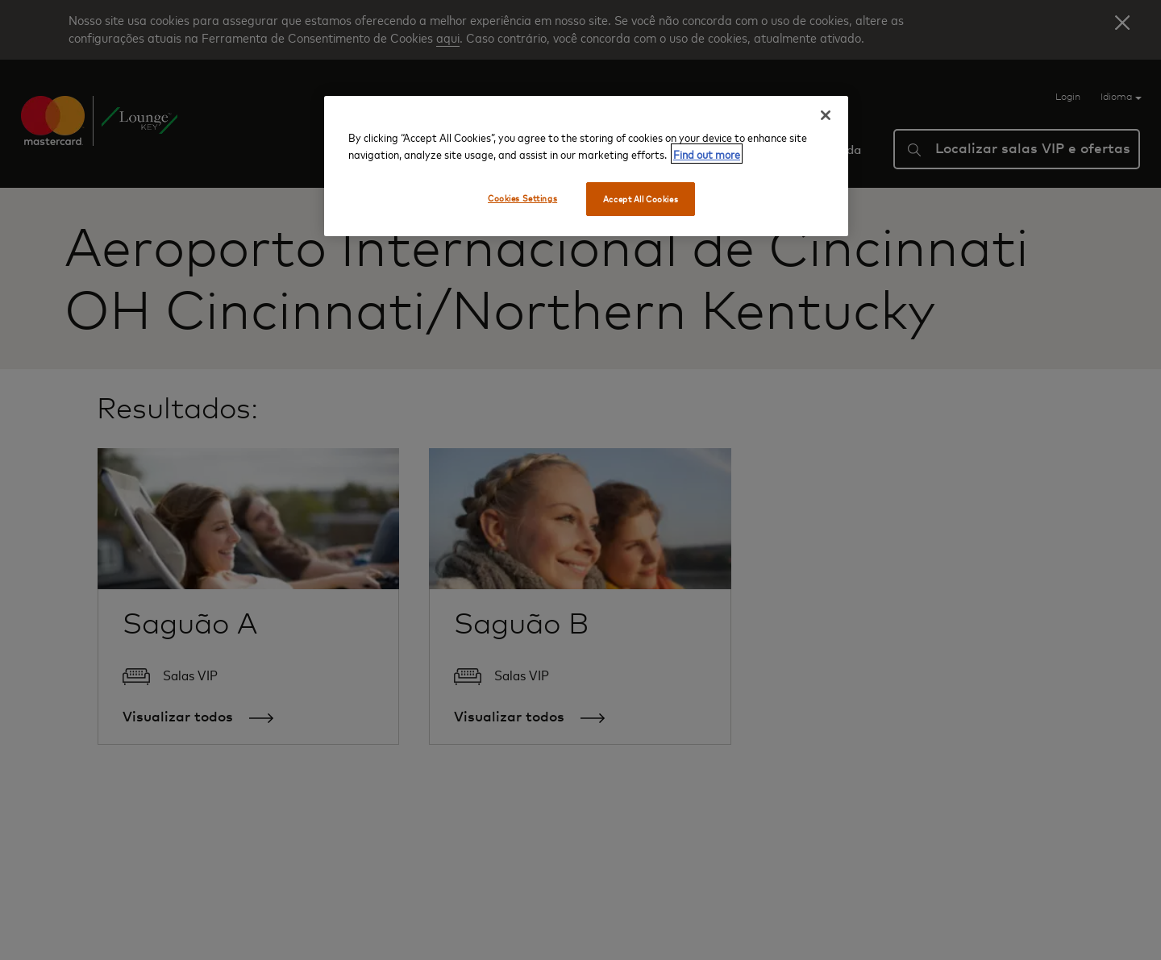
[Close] (825, 115)
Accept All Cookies (640, 199)
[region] (586, 166)
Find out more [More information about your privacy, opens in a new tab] (706, 153)
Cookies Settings (522, 198)
